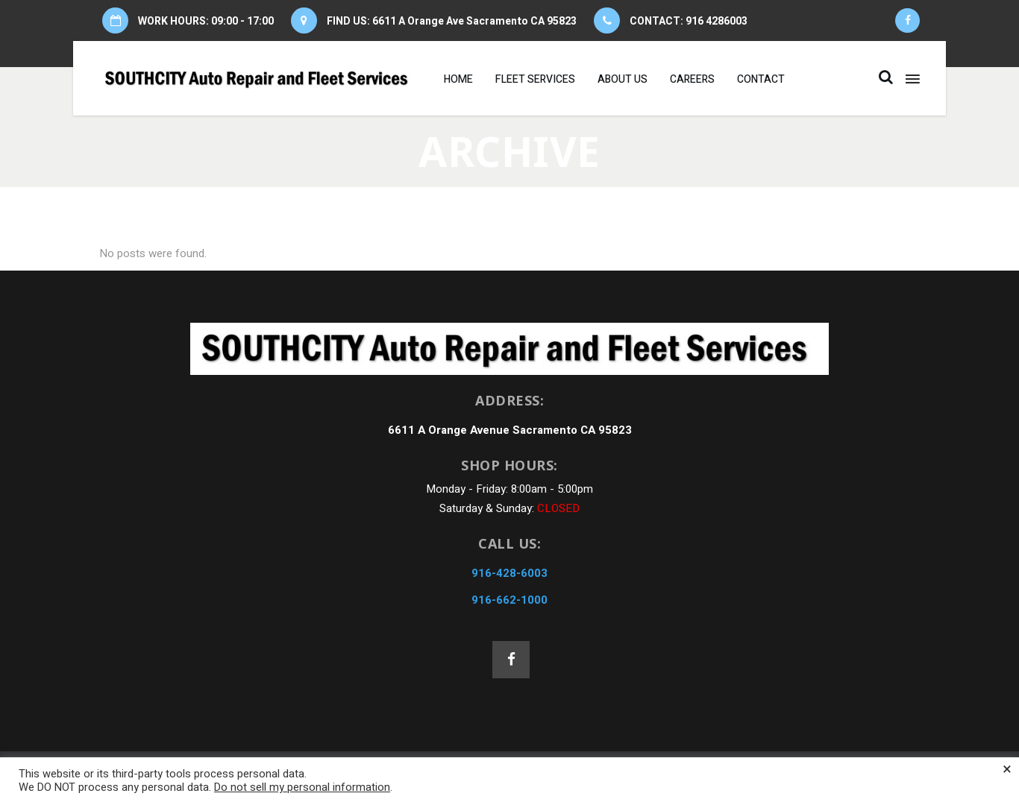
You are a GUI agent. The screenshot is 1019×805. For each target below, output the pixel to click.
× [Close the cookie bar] (1007, 769)
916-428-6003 (509, 573)
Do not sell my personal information (302, 787)
